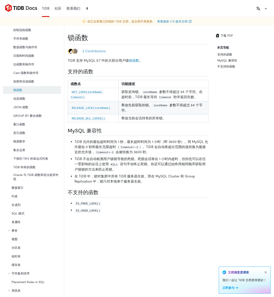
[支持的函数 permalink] (96, 71)
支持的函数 (224, 54)
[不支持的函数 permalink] (101, 192)
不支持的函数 (226, 66)
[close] (266, 272)
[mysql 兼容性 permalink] (105, 130)
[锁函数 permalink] (91, 37)
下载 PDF (224, 35)
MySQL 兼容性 (227, 60)
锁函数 (134, 60)
